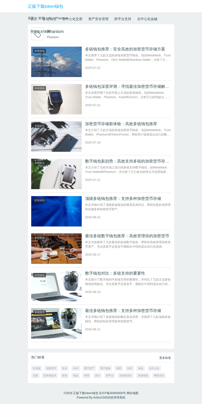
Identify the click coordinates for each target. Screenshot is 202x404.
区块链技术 (50, 375)
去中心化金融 (147, 19)
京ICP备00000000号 (112, 393)
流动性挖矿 (125, 375)
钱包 (140, 368)
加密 (118, 368)
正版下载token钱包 (45, 6)
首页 (33, 19)
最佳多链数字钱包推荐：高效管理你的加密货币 (127, 236)
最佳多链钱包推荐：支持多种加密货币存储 (123, 310)
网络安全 (159, 375)
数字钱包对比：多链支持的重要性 (115, 273)
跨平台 (110, 375)
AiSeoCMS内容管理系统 (109, 397)
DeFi (75, 368)
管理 (86, 375)
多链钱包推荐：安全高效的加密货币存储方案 (125, 49)
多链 (64, 375)
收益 (75, 375)
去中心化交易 (72, 19)
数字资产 (89, 368)
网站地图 (132, 393)
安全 (64, 368)
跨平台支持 (122, 19)
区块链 (36, 368)
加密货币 (51, 368)
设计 (97, 375)
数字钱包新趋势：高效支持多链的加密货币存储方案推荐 (135, 161)
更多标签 (165, 357)
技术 (129, 368)
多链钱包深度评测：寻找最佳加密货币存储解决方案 (131, 86)
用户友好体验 (40, 31)
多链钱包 (49, 19)
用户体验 (105, 368)
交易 (35, 375)
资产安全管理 (98, 19)
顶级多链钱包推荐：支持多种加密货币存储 (123, 198)
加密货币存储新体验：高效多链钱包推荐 (121, 124)
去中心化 (154, 368)
